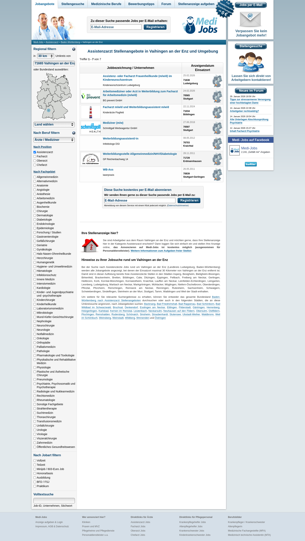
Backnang (149, 303)
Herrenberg (213, 307)
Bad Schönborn (205, 303)
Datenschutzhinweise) (178, 205)
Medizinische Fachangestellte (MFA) (247, 530)
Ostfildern (214, 310)
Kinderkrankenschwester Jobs (194, 535)
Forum (166, 4)
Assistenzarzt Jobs (140, 522)
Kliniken (86, 522)
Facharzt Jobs (138, 526)
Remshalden (103, 314)
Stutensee (175, 314)
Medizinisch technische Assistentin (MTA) (249, 535)
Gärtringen (199, 307)
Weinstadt (118, 317)
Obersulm (201, 310)
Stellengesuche (72, 4)
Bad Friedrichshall (167, 303)
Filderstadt (185, 307)
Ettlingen (172, 307)
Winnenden (142, 317)
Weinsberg (105, 317)
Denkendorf (131, 307)
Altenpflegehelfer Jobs (190, 526)
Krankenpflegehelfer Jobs (192, 522)
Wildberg (130, 317)
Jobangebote (44, 4)
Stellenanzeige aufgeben (196, 4)
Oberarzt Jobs (138, 530)
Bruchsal (118, 307)
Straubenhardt (160, 314)
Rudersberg (118, 314)
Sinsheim (145, 314)
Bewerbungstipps (141, 4)
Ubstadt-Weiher (191, 314)
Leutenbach (140, 310)
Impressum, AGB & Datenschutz (52, 526)
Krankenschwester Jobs (191, 530)
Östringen (160, 317)
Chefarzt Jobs (138, 535)
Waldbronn (208, 314)
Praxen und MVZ (91, 526)
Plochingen (88, 314)
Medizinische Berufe (106, 4)
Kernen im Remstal (121, 310)
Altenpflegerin (235, 526)
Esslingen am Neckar (152, 307)
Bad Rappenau (187, 303)
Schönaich (132, 314)
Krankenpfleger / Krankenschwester (246, 522)
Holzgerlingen (89, 310)
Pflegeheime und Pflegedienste (98, 530)
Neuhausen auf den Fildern (179, 310)
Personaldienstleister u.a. (95, 535)
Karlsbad (104, 310)
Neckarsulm (155, 310)
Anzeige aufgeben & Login (49, 522)
